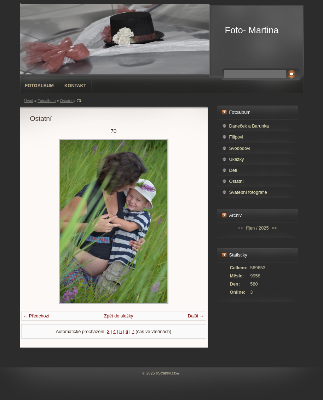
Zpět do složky (118, 316)
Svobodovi (239, 148)
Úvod (28, 100)
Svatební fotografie (248, 192)
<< (240, 228)
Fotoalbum (39, 85)
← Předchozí (36, 316)
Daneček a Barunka (249, 126)
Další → (196, 316)
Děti (233, 170)
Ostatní (66, 100)
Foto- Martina (252, 30)
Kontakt (75, 85)
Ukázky (236, 159)
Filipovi (236, 137)
